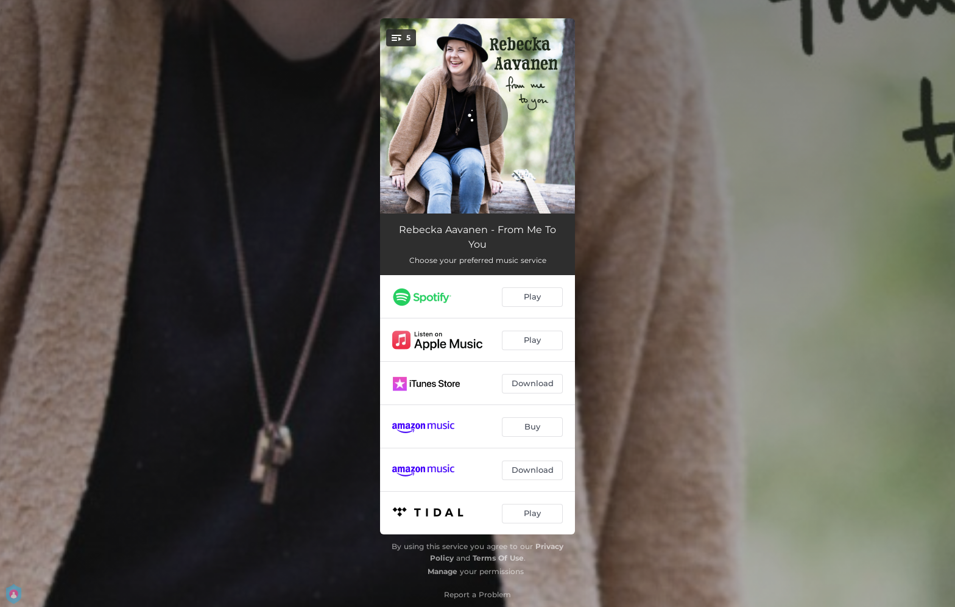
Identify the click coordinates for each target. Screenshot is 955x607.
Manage (442, 571)
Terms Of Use (498, 557)
